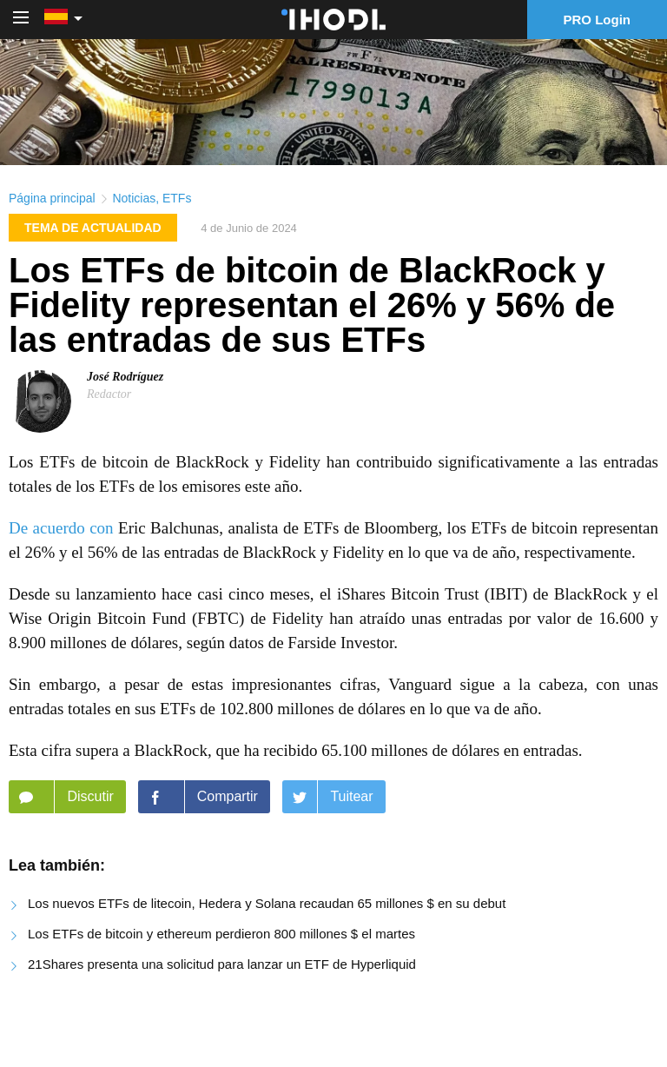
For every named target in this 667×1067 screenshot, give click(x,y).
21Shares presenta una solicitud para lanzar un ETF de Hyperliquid (222, 964)
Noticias (133, 198)
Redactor (109, 394)
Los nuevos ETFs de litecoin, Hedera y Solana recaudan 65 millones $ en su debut (266, 903)
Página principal (52, 198)
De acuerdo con (61, 528)
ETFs (176, 198)
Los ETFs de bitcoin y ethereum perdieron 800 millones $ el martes (221, 933)
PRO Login (597, 19)
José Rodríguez (125, 376)
